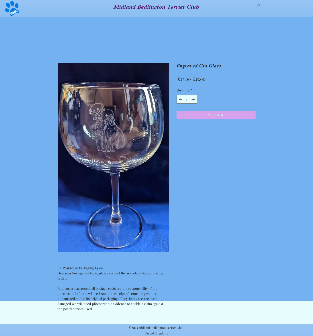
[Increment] (194, 99)
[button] (12, 8)
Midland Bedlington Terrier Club (156, 7)
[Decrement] (180, 99)
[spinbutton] (187, 99)
